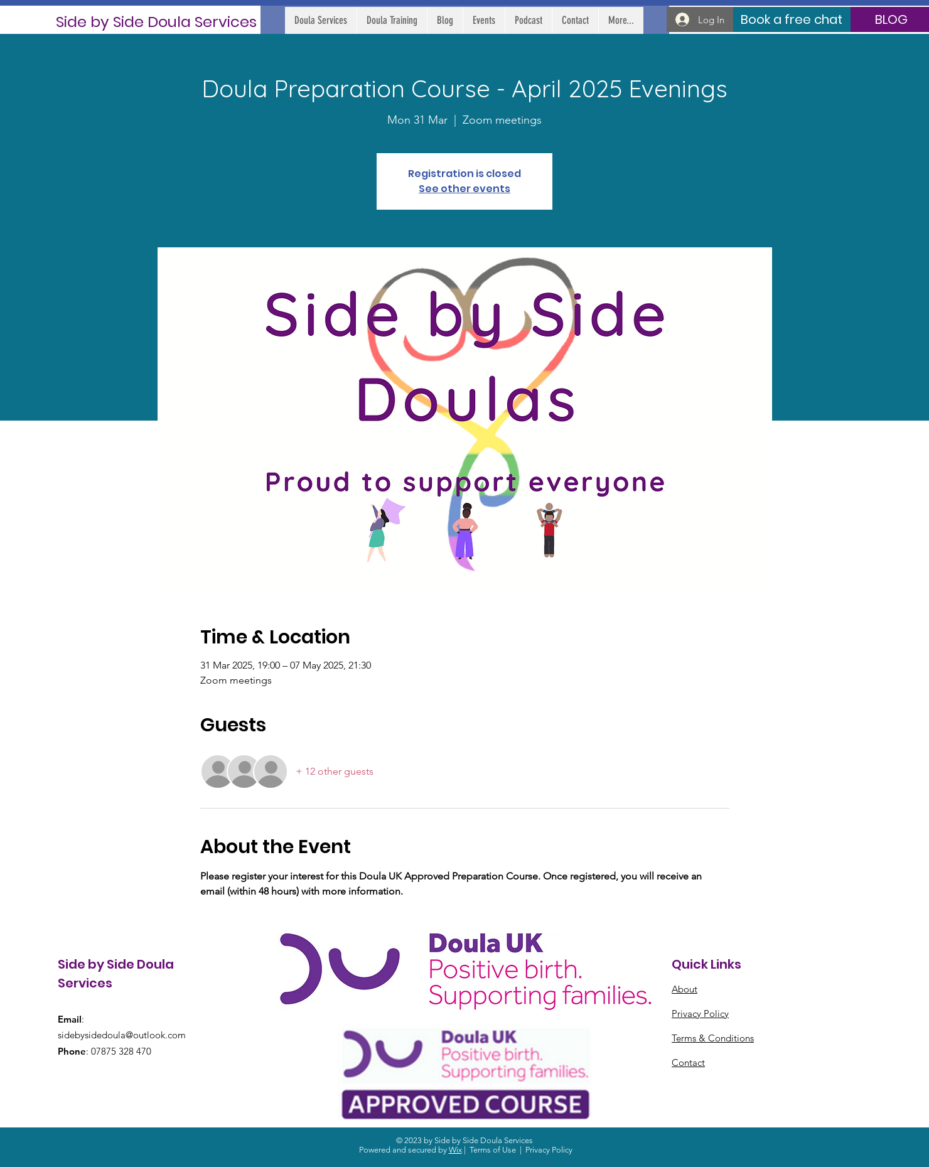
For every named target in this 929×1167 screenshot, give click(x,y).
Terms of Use (493, 1149)
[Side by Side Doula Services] (156, 21)
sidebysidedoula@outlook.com (122, 1035)
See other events (464, 188)
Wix (455, 1149)
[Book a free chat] (791, 19)
